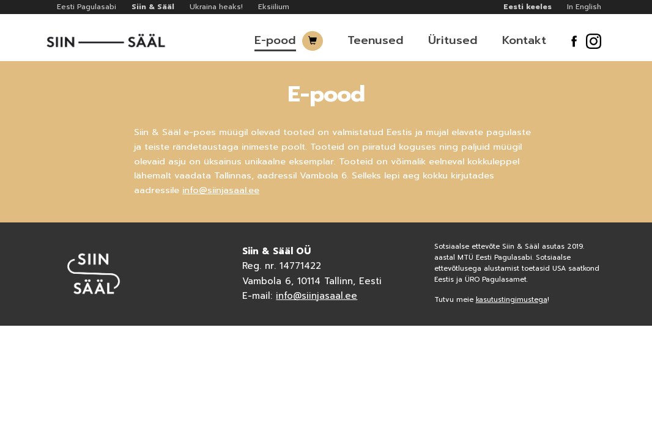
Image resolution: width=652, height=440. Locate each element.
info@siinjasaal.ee (220, 190)
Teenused (375, 40)
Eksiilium (273, 6)
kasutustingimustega (511, 300)
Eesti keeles (527, 6)
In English (584, 6)
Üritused (453, 40)
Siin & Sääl (153, 6)
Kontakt (524, 40)
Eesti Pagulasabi (86, 6)
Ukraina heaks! (216, 6)
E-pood (275, 40)
